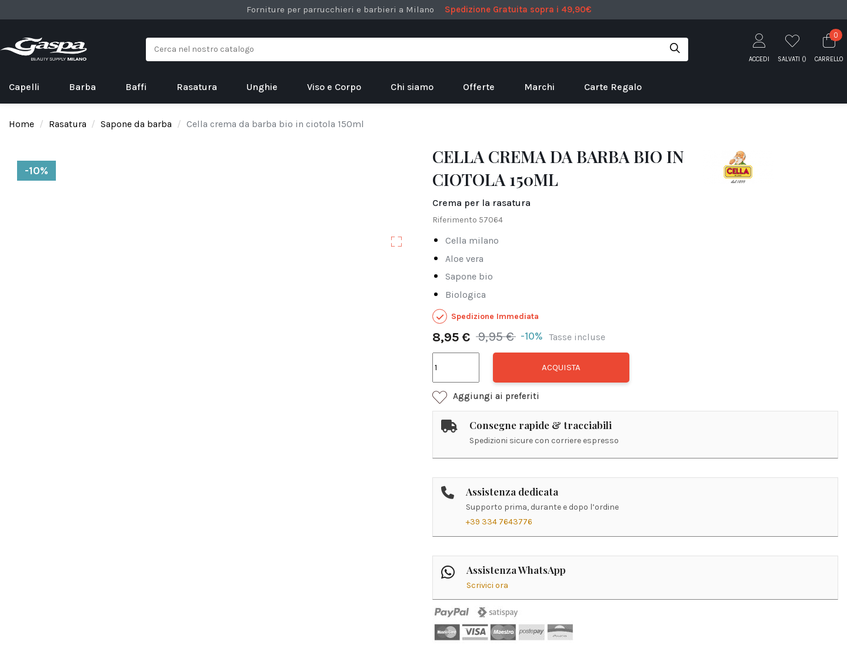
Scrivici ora (487, 585)
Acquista (561, 367)
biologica (465, 294)
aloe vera (464, 258)
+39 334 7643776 (499, 522)
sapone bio (469, 276)
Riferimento (454, 220)
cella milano (472, 240)
